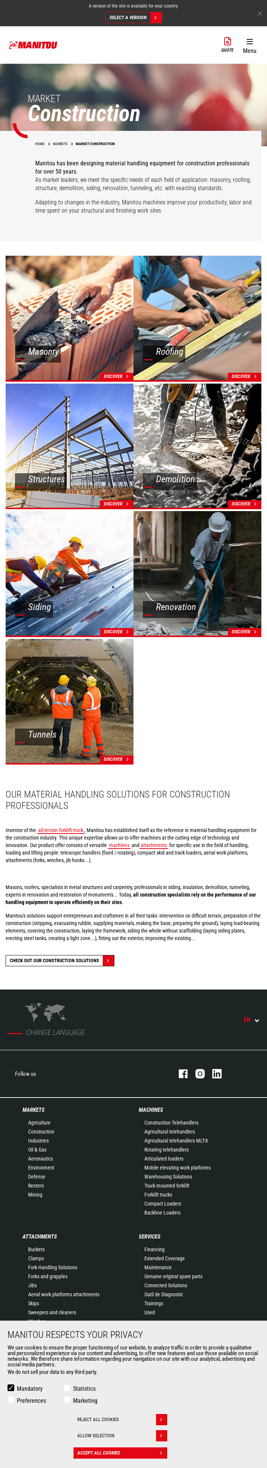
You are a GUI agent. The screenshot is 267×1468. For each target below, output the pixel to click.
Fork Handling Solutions (52, 1267)
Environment (41, 1168)
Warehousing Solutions (168, 1177)
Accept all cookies (122, 1453)
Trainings (153, 1303)
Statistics (84, 1388)
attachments (154, 845)
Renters (36, 1186)
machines (119, 845)
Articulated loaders (163, 1159)
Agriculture (39, 1123)
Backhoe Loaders (162, 1213)
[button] (249, 44)
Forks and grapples (48, 1276)
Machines (151, 1110)
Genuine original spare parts (173, 1276)
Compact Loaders (162, 1204)
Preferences (31, 1400)
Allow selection (122, 1435)
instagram (196, 1073)
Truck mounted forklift (166, 1186)
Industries (38, 1141)
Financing (154, 1249)
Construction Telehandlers (171, 1123)
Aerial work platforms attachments (63, 1294)
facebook (179, 1073)
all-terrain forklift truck (60, 830)
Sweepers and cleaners (52, 1312)
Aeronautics (40, 1159)
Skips (33, 1303)
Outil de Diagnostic (163, 1294)
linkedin (213, 1073)
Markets (33, 1110)
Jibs (32, 1285)
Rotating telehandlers (166, 1150)
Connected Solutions (165, 1285)
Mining (35, 1195)
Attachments (39, 1236)
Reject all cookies (122, 1419)
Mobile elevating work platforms (177, 1168)
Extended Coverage (164, 1258)
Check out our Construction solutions (62, 960)
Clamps (36, 1258)
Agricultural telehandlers (169, 1132)
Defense (36, 1177)
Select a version (136, 17)
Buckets (36, 1249)
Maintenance (158, 1267)
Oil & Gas (37, 1150)
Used (149, 1312)
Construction (41, 1132)
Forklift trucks (158, 1195)
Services (149, 1236)
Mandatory (30, 1388)
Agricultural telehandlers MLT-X (176, 1141)
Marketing (85, 1400)
